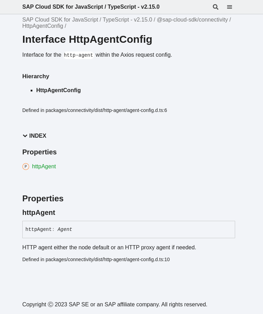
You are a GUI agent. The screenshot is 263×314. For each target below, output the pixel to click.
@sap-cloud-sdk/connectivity (192, 20)
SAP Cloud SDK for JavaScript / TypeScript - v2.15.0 (91, 7)
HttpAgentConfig (42, 26)
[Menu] (234, 7)
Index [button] (34, 136)
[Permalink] (61, 212)
